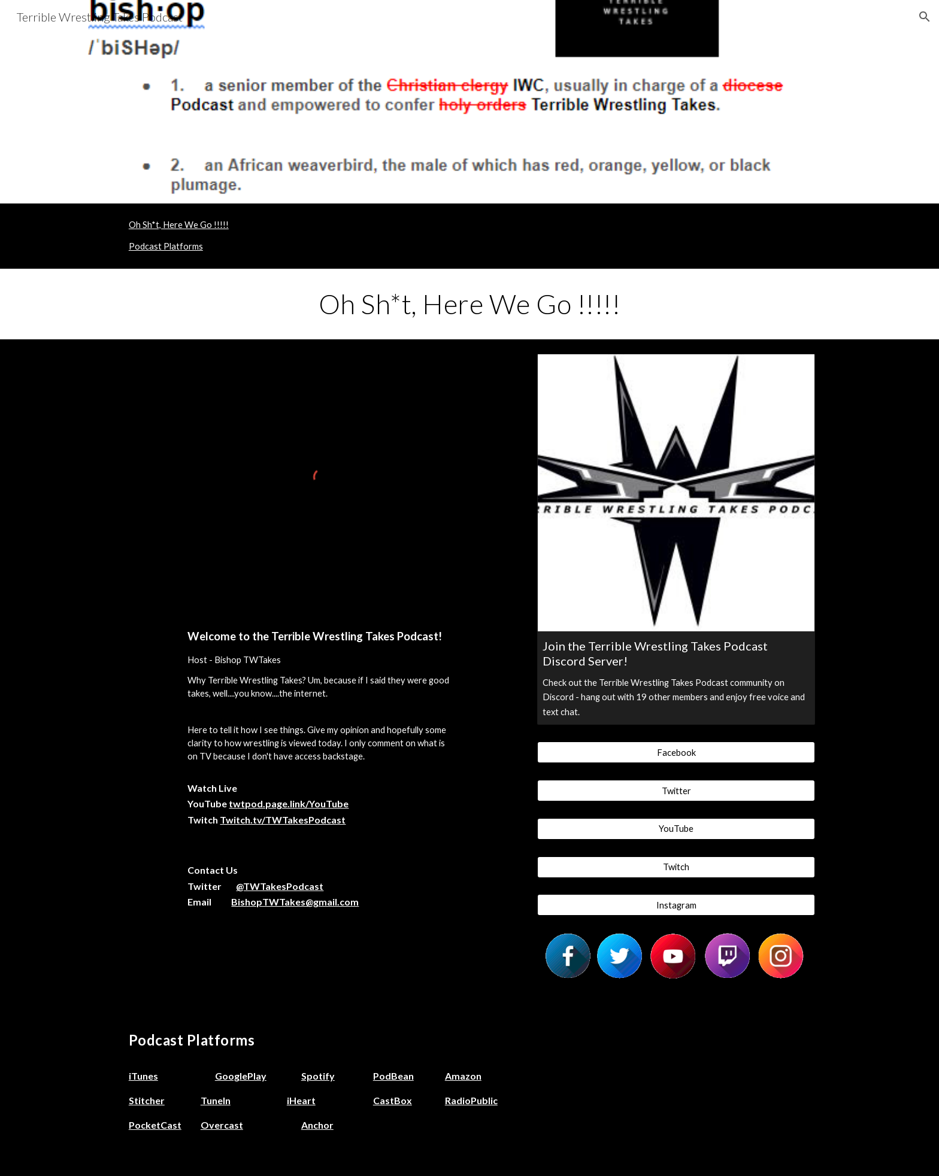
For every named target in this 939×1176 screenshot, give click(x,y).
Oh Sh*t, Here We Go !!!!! (179, 225)
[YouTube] (676, 829)
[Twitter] (676, 790)
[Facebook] (676, 752)
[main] (469, 304)
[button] (924, 16)
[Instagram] (676, 905)
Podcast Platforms (166, 246)
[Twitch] (676, 866)
